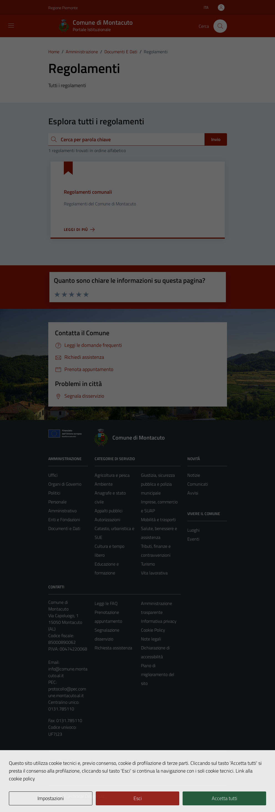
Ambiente (104, 484)
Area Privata (59, 761)
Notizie (193, 475)
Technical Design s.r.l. (86, 796)
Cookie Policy (153, 630)
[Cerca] (220, 26)
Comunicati (197, 484)
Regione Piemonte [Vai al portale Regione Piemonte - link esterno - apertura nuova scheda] (63, 8)
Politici (54, 493)
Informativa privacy (158, 621)
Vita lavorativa (154, 572)
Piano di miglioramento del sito (157, 674)
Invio (215, 139)
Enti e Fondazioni (64, 519)
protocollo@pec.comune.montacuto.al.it (67, 692)
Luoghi (193, 530)
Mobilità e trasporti (158, 519)
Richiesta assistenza (113, 647)
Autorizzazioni (107, 519)
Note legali (151, 639)
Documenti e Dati (64, 528)
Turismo (148, 564)
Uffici (52, 475)
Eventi (193, 539)
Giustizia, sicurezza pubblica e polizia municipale (158, 484)
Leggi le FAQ (106, 603)
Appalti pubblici (108, 510)
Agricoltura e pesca (112, 475)
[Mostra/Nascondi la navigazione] (11, 25)
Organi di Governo (64, 484)
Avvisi (192, 493)
